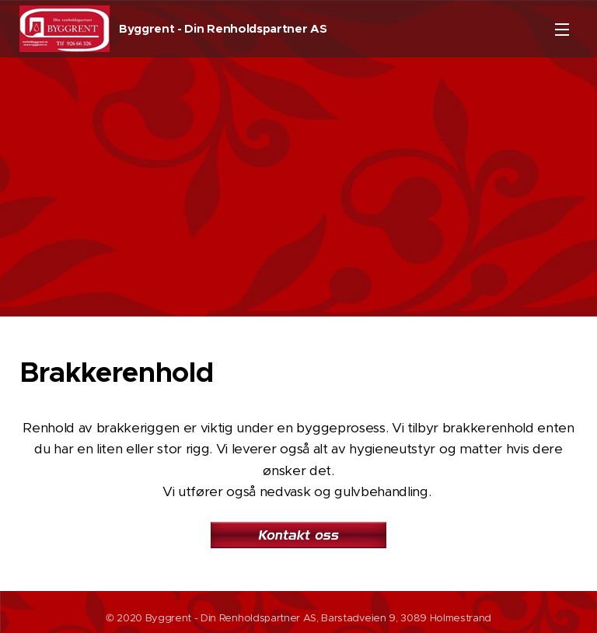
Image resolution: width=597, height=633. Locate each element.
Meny (562, 29)
